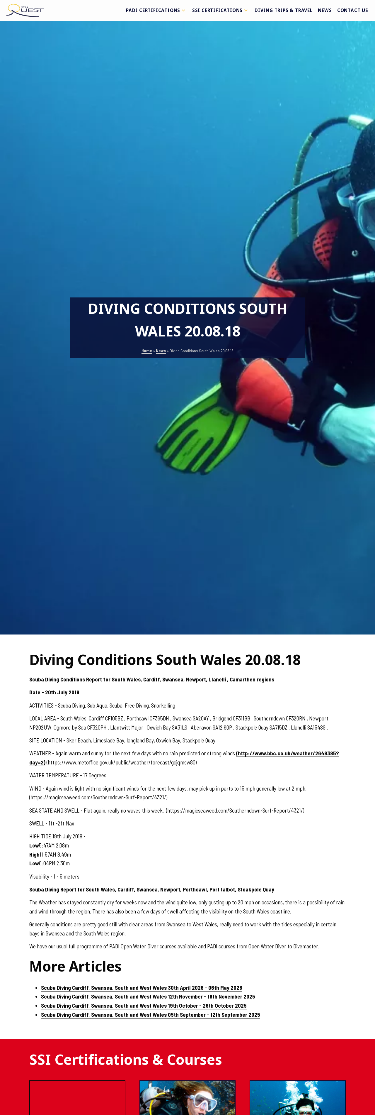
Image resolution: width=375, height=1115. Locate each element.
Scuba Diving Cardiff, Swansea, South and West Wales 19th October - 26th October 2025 (144, 1005)
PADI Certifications (156, 10)
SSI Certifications (220, 10)
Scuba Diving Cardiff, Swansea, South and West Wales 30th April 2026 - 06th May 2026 (141, 987)
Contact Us (352, 10)
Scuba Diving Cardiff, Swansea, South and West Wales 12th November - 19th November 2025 (148, 996)
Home (147, 350)
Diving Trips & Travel (284, 10)
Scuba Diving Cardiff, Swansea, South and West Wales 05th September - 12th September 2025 (150, 1014)
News (325, 10)
